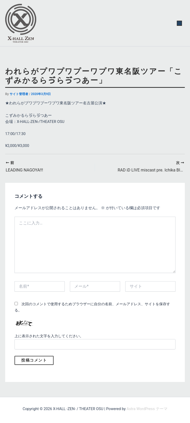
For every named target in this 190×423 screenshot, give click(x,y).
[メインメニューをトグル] (179, 23)
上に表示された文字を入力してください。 (48, 336)
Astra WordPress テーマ (147, 408)
